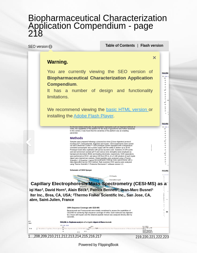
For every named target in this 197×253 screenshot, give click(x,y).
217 (99, 236)
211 (58, 236)
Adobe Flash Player (93, 115)
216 (92, 236)
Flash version (152, 45)
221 (152, 237)
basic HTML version (127, 109)
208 (37, 236)
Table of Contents (120, 45)
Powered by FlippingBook (98, 245)
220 (145, 237)
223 (166, 237)
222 (159, 237)
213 (71, 236)
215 (85, 236)
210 (51, 236)
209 (44, 236)
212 (65, 236)
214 (78, 236)
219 (138, 237)
